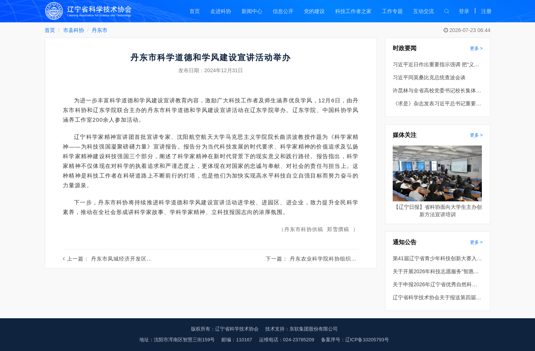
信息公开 (283, 11)
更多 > (476, 48)
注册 (486, 11)
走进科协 (220, 11)
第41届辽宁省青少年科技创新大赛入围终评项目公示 (437, 258)
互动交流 (423, 11)
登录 (464, 11)
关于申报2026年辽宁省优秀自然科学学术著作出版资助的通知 (437, 284)
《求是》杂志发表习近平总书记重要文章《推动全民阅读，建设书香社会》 (437, 103)
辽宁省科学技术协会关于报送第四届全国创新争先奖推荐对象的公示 (437, 297)
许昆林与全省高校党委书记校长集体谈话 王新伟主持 (437, 90)
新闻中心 (251, 11)
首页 (194, 11)
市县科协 (73, 30)
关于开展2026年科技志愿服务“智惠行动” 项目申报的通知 (437, 271)
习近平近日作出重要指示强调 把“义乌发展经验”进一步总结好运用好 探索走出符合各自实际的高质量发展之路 (437, 64)
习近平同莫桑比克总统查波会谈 (429, 77)
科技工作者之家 (353, 11)
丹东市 (99, 30)
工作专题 (392, 11)
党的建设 (314, 11)
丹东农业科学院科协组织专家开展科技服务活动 (348, 259)
